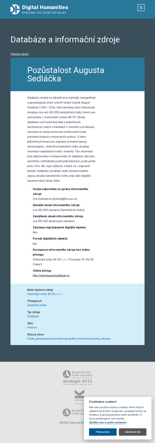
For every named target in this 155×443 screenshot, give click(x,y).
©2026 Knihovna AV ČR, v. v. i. (77, 422)
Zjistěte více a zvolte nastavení (107, 422)
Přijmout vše (103, 432)
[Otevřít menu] (141, 7)
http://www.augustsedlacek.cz (51, 275)
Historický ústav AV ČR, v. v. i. (44, 294)
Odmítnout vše (133, 432)
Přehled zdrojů (19, 54)
